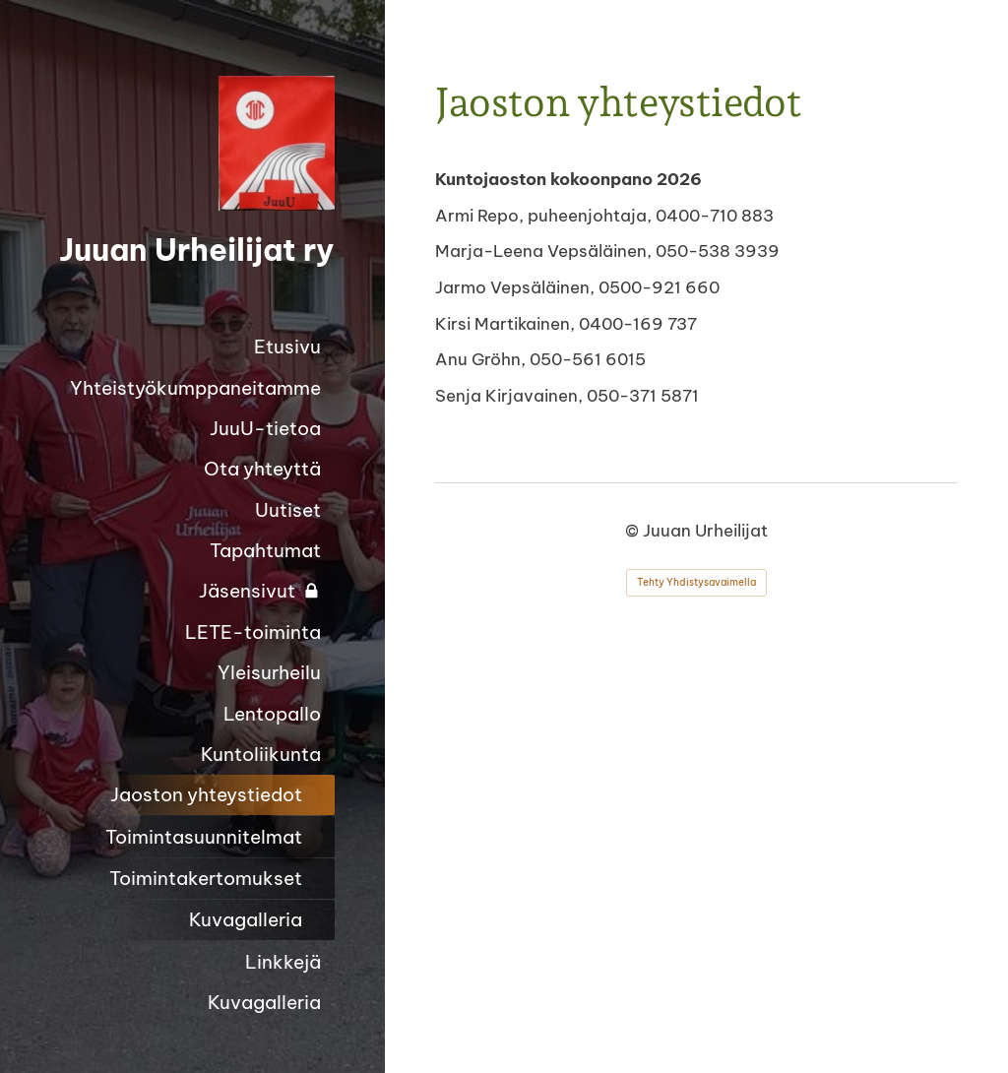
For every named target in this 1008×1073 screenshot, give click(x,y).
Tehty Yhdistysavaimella (696, 582)
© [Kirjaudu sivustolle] (634, 530)
